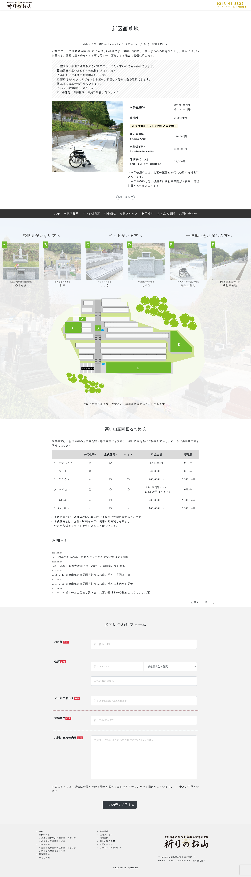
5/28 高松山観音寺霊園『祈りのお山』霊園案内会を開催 (88, 566)
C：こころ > (62, 479)
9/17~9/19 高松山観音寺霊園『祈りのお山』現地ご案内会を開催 (92, 583)
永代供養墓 (71, 213)
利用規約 (148, 213)
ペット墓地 (44, 844)
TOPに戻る (125, 197)
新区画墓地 (44, 854)
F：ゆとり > (61, 508)
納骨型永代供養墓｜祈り (53, 841)
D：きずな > (62, 489)
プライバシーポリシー (110, 848)
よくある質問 (166, 213)
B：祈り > (60, 471)
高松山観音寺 (107, 841)
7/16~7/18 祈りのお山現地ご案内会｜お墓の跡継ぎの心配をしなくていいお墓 (101, 592)
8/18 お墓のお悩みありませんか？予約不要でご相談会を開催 (90, 557)
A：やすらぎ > (63, 462)
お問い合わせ (188, 213)
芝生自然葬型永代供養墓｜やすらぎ (58, 838)
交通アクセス (129, 213)
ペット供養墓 (91, 213)
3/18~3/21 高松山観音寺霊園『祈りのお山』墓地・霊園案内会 (91, 574)
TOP (57, 213)
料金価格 (110, 213)
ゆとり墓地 (44, 857)
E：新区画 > (61, 500)
